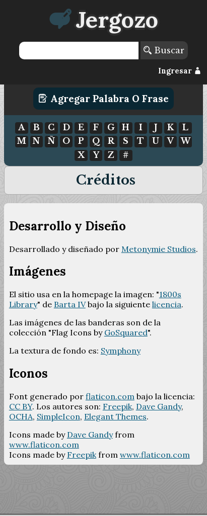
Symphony (121, 351)
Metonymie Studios (158, 249)
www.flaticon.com (44, 445)
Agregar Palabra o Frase (103, 99)
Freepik (117, 406)
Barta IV (70, 304)
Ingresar (179, 70)
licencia (166, 304)
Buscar (164, 50)
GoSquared (126, 332)
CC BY (20, 406)
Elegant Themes (115, 416)
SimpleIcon (58, 416)
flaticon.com (110, 396)
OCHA (21, 416)
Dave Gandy (158, 406)
